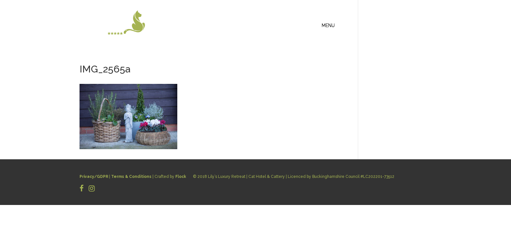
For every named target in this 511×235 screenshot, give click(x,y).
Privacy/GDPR (94, 176)
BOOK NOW (415, 32)
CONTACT (417, 25)
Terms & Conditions (131, 176)
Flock (180, 176)
